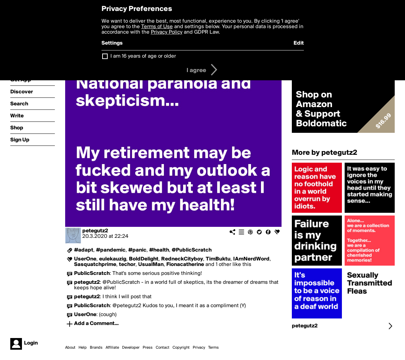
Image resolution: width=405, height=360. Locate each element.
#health (159, 250)
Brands (96, 348)
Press (148, 348)
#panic (137, 250)
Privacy (199, 348)
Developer (131, 348)
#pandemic (111, 250)
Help (83, 348)
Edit (299, 43)
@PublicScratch (192, 250)
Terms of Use (157, 27)
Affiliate (112, 348)
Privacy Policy (166, 32)
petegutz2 (95, 231)
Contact (162, 348)
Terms (213, 348)
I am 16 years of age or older (143, 56)
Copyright (181, 348)
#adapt (83, 250)
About (70, 348)
